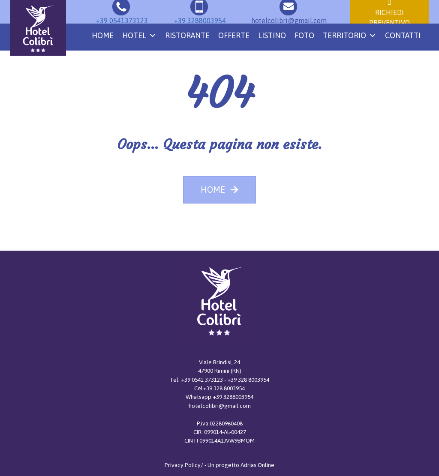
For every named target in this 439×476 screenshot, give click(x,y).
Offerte (234, 35)
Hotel (139, 35)
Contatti (403, 35)
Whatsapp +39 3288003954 (219, 396)
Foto (304, 35)
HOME (219, 190)
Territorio (349, 35)
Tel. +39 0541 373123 (197, 379)
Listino (272, 35)
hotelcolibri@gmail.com (220, 405)
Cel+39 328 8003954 (219, 388)
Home (103, 35)
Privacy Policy (183, 464)
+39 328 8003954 (248, 379)
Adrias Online (257, 464)
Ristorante (187, 35)
